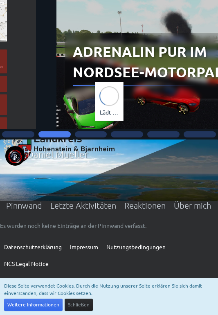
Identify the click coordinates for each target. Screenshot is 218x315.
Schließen (79, 304)
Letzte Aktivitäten (83, 205)
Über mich (192, 205)
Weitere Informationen (33, 304)
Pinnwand (24, 205)
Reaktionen (145, 205)
